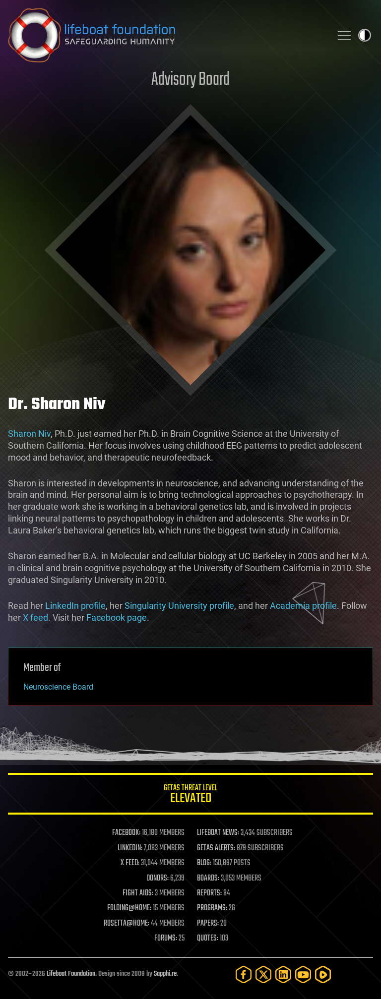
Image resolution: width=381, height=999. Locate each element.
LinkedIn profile (75, 605)
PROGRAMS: (212, 908)
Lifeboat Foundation (71, 974)
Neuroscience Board (58, 687)
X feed (35, 617)
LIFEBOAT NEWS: (218, 832)
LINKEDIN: (130, 848)
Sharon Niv (29, 433)
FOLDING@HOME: (129, 908)
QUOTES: (207, 938)
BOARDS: (208, 878)
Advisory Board (190, 80)
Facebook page (116, 617)
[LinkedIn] (283, 974)
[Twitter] (263, 974)
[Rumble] (323, 974)
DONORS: (157, 878)
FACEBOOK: (126, 832)
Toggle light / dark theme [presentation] (364, 35)
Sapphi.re (165, 974)
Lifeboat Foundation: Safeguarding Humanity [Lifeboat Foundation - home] (165, 35)
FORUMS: (165, 938)
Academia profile (303, 605)
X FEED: (130, 863)
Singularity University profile (179, 605)
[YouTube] (303, 974)
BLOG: (204, 863)
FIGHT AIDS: (138, 893)
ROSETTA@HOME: (126, 923)
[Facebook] (244, 974)
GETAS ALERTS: (216, 848)
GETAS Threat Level (190, 795)
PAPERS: (208, 923)
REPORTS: (209, 893)
